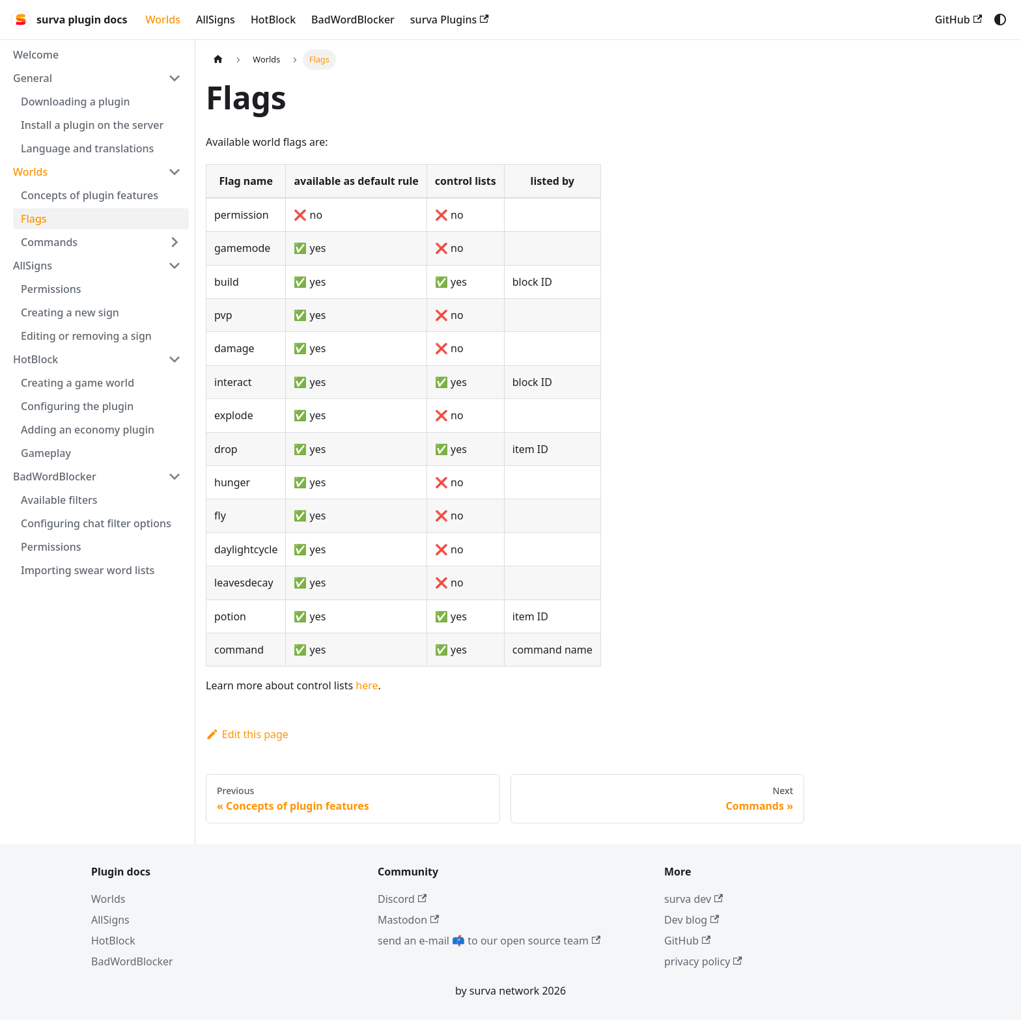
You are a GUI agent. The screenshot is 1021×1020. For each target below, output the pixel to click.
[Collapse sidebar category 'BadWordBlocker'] (174, 476)
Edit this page (247, 734)
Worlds (163, 19)
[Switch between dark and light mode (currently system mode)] (1000, 19)
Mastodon (408, 920)
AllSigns (215, 19)
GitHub (958, 19)
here (367, 685)
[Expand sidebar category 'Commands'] (174, 242)
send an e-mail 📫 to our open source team (489, 940)
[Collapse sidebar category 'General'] (174, 78)
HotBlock (273, 19)
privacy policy (703, 961)
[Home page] (218, 59)
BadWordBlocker (353, 19)
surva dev (693, 899)
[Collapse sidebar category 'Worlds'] (174, 171)
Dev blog (691, 920)
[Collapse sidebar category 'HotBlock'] (174, 359)
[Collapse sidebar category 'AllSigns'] (174, 265)
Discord (402, 899)
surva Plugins (449, 19)
